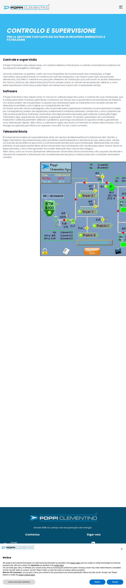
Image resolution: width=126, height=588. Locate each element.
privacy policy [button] (75, 563)
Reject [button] (97, 582)
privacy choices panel (27, 575)
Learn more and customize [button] (19, 582)
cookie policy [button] (59, 565)
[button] (121, 549)
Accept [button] (115, 582)
